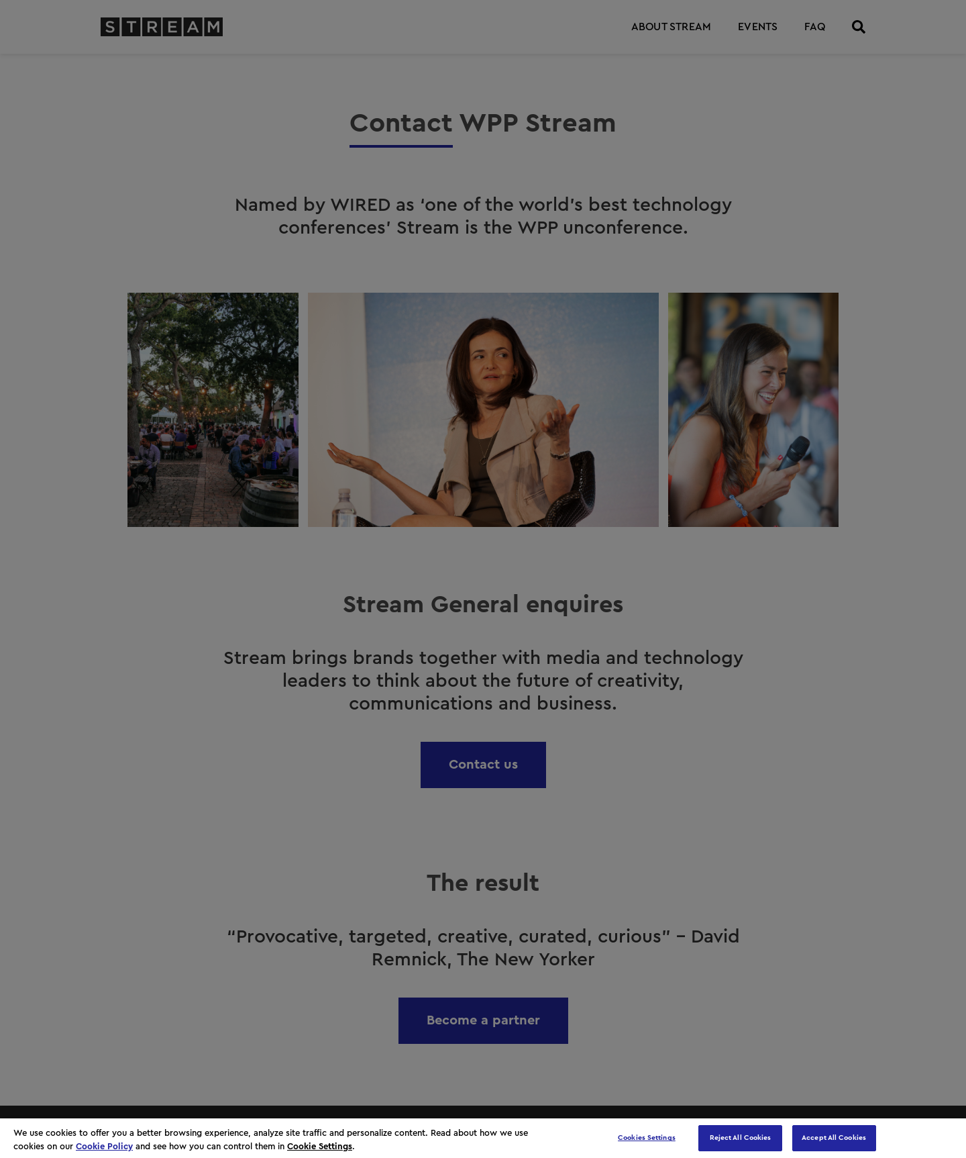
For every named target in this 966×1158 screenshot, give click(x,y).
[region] (483, 1138)
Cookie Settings (319, 1146)
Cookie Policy (104, 1146)
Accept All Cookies (834, 1137)
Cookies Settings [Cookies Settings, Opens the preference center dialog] (647, 1137)
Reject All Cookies (740, 1137)
